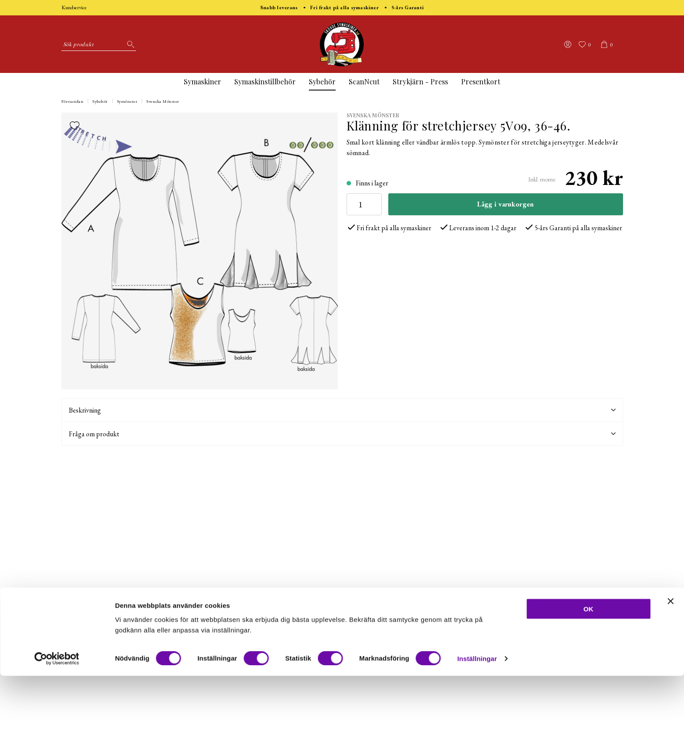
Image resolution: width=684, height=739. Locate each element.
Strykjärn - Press (420, 81)
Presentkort (480, 81)
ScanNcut (364, 81)
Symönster (127, 101)
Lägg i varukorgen (505, 204)
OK (589, 672)
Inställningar (477, 721)
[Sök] (129, 44)
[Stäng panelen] (670, 664)
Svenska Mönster (163, 101)
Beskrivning (342, 410)
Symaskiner (202, 81)
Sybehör (322, 81)
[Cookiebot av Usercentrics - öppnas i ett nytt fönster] (56, 721)
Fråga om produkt (342, 433)
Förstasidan (72, 101)
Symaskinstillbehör (265, 81)
